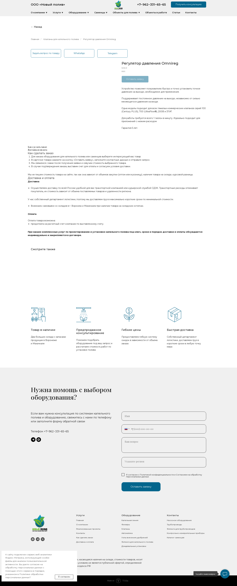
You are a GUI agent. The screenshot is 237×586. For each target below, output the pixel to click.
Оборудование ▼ (79, 12)
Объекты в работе (156, 12)
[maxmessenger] (38, 439)
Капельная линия (130, 520)
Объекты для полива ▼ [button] (126, 12)
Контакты (190, 12)
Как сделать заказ (84, 537)
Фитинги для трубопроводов (181, 529)
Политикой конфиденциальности (157, 474)
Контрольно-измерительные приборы (186, 533)
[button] (188, 5)
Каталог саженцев (175, 537)
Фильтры (126, 524)
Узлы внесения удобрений (135, 537)
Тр (168, 524)
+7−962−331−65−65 (151, 4)
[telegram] (33, 439)
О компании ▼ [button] (39, 12)
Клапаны (126, 529)
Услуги (80, 515)
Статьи (176, 12)
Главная (35, 39)
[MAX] (33, 539)
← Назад (36, 26)
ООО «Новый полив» (48, 4)
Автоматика (127, 533)
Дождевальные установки (134, 546)
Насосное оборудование (179, 520)
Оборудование (131, 515)
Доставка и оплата (85, 542)
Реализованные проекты (88, 529)
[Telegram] (38, 539)
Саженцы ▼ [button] (101, 12)
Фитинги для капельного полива (137, 542)
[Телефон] (43, 539)
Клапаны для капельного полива (61, 39)
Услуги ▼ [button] (58, 12)
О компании (82, 524)
